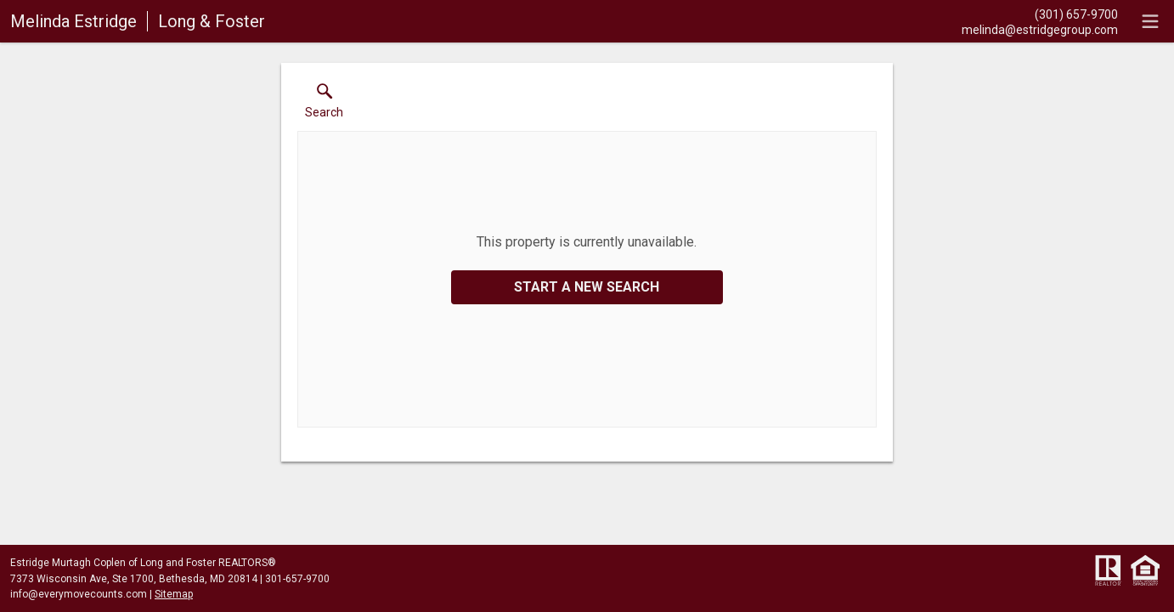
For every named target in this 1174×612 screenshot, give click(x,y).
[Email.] (1040, 29)
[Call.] (1040, 13)
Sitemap (174, 594)
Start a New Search (586, 287)
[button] (324, 104)
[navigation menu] (1150, 21)
